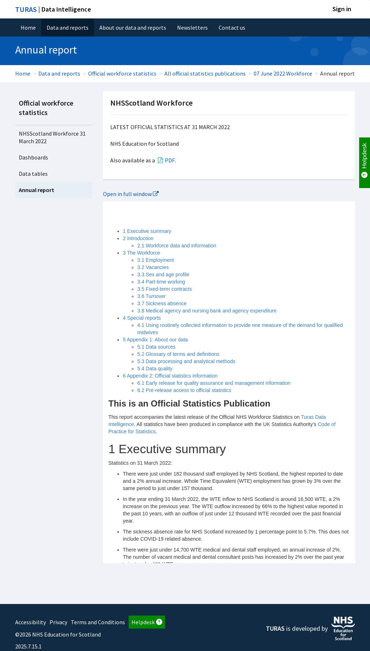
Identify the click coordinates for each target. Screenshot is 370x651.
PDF (170, 160)
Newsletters (192, 27)
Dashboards (33, 157)
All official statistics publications (205, 73)
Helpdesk (147, 622)
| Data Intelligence (53, 9)
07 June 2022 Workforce (283, 73)
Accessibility (30, 622)
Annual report (36, 189)
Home (28, 27)
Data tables (33, 173)
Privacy (58, 622)
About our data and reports (132, 27)
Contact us (232, 27)
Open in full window (131, 193)
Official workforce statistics (122, 73)
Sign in (341, 9)
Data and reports (68, 27)
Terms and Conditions (98, 622)
